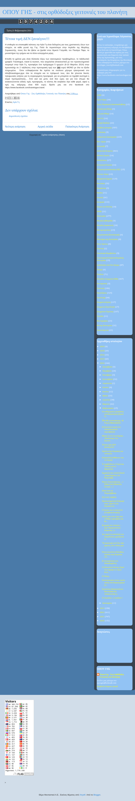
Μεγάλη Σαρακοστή (105, 225)
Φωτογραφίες (102, 321)
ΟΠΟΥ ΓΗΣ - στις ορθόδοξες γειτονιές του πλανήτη (65, 12)
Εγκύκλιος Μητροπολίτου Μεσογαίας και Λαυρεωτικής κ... (112, 591)
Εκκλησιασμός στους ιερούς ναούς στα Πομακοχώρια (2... (113, 582)
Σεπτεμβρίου (108, 379)
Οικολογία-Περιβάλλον (106, 253)
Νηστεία (100, 249)
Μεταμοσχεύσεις (104, 230)
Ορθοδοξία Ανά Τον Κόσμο (108, 265)
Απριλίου (107, 400)
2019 (102, 347)
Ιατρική (100, 198)
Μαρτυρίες (101, 216)
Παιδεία (100, 274)
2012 (102, 612)
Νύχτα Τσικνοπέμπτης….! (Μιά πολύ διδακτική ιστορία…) (112, 484)
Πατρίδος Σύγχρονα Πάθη (107, 279)
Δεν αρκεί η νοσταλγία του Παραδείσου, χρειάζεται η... (113, 536)
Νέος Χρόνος (102, 244)
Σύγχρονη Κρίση (104, 302)
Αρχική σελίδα (45, 126)
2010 (102, 621)
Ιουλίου (106, 387)
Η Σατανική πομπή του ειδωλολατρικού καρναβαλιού (111, 429)
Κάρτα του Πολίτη (104, 207)
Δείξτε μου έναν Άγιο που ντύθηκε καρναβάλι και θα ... (112, 519)
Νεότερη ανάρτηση (15, 126)
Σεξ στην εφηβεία (109, 497)
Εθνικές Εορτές (103, 156)
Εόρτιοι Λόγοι (102, 174)
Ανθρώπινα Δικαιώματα (106, 137)
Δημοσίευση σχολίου (18, 116)
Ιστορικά (100, 202)
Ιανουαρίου (107, 603)
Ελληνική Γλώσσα (104, 165)
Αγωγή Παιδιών (103, 123)
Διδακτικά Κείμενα (105, 151)
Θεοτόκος (101, 184)
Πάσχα (100, 270)
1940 (99, 95)
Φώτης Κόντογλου (104, 325)
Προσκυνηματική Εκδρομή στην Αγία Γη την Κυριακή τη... (113, 503)
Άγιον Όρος (101, 100)
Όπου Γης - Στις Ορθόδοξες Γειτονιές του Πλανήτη (112, 676)
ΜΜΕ (99, 212)
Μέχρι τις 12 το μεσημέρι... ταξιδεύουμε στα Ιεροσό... (113, 438)
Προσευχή (101, 298)
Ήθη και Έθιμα (103, 114)
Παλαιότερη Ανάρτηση (77, 126)
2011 (102, 617)
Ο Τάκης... (106, 576)
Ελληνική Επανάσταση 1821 (109, 170)
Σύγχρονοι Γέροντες (105, 312)
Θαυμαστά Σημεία (104, 179)
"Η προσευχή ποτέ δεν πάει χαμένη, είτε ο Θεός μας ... (113, 545)
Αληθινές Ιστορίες (104, 128)
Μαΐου (105, 396)
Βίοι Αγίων (101, 142)
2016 (102, 355)
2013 (102, 608)
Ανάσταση (101, 132)
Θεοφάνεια (101, 188)
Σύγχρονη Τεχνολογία (106, 307)
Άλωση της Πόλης (104, 109)
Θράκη (100, 193)
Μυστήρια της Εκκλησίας (107, 239)
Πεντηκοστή (102, 284)
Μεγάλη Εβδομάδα (104, 221)
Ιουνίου (106, 392)
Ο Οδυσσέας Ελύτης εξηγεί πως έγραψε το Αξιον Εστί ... (113, 569)
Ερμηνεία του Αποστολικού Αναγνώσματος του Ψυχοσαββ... (113, 475)
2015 (102, 359)
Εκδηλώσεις (102, 160)
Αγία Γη (16, 102)
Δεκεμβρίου (108, 367)
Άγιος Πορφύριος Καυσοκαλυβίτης (111, 104)
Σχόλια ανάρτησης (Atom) (53, 135)
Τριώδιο (100, 316)
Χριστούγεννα (102, 330)
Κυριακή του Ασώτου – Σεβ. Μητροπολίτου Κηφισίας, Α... (111, 527)
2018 (102, 351)
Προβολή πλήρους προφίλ (107, 686)
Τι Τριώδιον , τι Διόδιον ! (112, 598)
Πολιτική (100, 288)
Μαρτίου (106, 404)
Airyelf (82, 795)
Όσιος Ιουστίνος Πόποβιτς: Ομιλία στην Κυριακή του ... (113, 554)
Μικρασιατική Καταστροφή (108, 235)
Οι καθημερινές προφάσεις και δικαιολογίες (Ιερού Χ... (113, 414)
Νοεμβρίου (107, 371)
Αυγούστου (107, 383)
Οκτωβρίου (107, 375)
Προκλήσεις (102, 293)
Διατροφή (101, 146)
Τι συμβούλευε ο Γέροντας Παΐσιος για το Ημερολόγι (113, 466)
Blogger (96, 795)
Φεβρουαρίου (108, 408)
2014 (102, 363)
